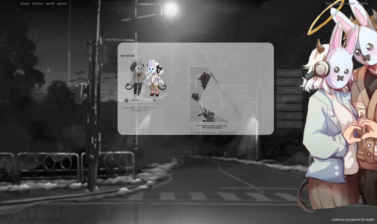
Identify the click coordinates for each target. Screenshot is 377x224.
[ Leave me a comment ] (214, 132)
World (50, 3)
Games (62, 3)
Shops (25, 3)
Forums (37, 3)
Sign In (363, 3)
